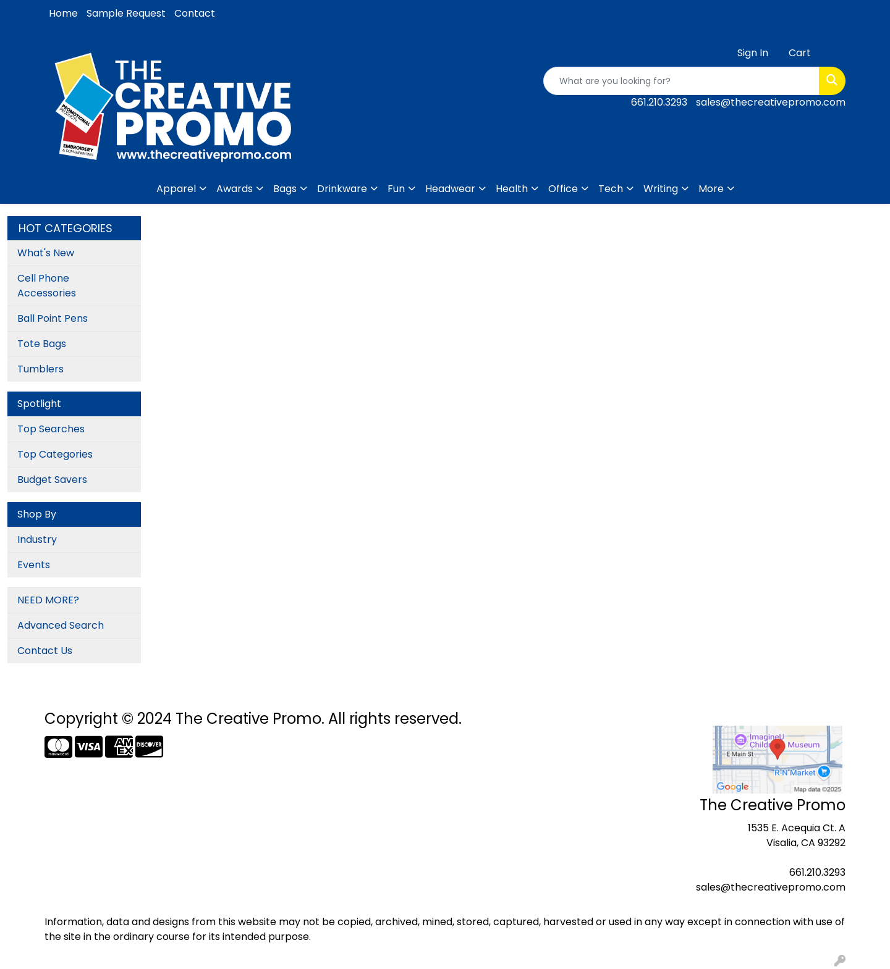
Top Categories (55, 454)
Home (63, 13)
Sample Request (126, 13)
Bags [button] (285, 189)
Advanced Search (60, 625)
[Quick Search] (681, 81)
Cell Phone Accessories (46, 285)
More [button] (711, 189)
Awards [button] (234, 189)
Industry (37, 539)
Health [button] (512, 189)
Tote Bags (41, 344)
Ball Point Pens (52, 318)
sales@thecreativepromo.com (771, 102)
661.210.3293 (659, 102)
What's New (45, 253)
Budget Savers (52, 479)
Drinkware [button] (342, 189)
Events (33, 565)
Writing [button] (660, 189)
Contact (194, 13)
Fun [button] (396, 189)
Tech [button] (610, 189)
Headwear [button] (450, 189)
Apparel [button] (176, 189)
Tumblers (40, 369)
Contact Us (44, 651)
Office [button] (563, 189)
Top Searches (51, 429)
